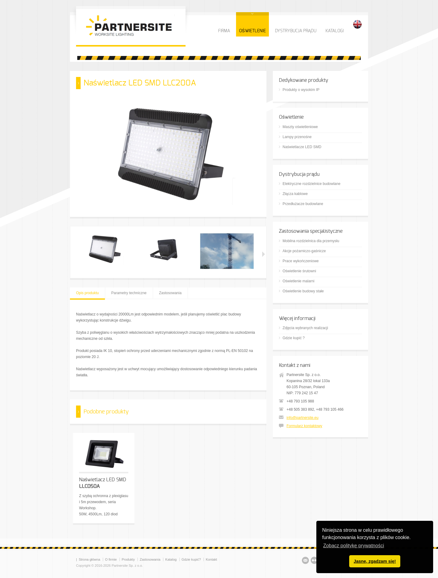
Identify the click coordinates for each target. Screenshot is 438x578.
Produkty (128, 559)
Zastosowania (170, 293)
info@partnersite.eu (302, 418)
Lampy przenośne (297, 137)
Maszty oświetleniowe (300, 127)
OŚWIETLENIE (252, 31)
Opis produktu (87, 293)
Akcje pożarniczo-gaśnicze (304, 251)
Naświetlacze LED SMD (302, 147)
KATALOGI (334, 31)
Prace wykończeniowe (301, 261)
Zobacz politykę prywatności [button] (353, 545)
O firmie (111, 559)
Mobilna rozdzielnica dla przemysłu (311, 241)
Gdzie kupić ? (294, 338)
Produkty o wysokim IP (301, 90)
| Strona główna (88, 559)
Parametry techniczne (129, 293)
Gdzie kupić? (191, 559)
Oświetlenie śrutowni (299, 271)
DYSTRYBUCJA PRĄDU (295, 31)
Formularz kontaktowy (304, 426)
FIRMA (224, 31)
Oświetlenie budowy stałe (303, 291)
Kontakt (211, 559)
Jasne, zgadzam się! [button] (375, 561)
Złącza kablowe (295, 194)
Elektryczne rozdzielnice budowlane (311, 184)
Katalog (170, 559)
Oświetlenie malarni (299, 281)
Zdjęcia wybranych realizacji (305, 328)
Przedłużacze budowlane (303, 204)
